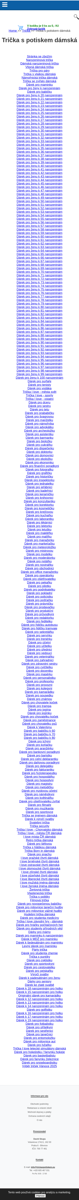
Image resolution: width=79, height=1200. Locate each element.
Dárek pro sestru (39, 406)
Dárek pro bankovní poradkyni (39, 752)
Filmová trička (39, 900)
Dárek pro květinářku (39, 798)
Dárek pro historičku (39, 476)
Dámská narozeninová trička (39, 63)
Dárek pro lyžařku (39, 1045)
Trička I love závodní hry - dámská (39, 921)
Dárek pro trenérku (39, 639)
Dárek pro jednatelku (39, 483)
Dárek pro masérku (39, 674)
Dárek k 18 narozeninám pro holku (39, 988)
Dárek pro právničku (39, 603)
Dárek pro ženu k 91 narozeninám (39, 346)
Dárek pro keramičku (39, 494)
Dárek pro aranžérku (39, 748)
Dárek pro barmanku (39, 437)
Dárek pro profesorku (39, 681)
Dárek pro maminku (39, 84)
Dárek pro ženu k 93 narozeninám (39, 353)
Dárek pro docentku (39, 670)
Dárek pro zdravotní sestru (39, 663)
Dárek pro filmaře (39, 805)
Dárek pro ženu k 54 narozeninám (39, 215)
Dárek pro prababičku (39, 413)
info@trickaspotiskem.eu (43, 1167)
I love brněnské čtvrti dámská (39, 861)
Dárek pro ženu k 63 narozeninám (39, 247)
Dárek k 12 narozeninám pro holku (39, 999)
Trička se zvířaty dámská (39, 81)
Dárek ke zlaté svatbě (39, 985)
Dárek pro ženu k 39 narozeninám (39, 162)
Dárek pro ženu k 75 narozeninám (39, 289)
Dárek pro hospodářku (39, 776)
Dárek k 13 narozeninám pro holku (39, 1002)
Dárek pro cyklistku (39, 960)
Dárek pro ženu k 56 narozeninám (39, 222)
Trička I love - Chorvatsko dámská (39, 829)
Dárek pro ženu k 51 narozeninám (39, 204)
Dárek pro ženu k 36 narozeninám (39, 151)
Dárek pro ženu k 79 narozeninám (39, 303)
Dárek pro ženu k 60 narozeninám (39, 236)
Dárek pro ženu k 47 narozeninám (39, 190)
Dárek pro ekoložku (39, 459)
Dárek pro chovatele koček (39, 702)
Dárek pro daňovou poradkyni (39, 762)
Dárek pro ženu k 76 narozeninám (39, 293)
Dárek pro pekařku (39, 582)
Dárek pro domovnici (39, 455)
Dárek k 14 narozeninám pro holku (39, 1006)
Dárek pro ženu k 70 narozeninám (39, 272)
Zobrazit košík (36, 28)
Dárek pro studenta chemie (39, 953)
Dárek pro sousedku (39, 695)
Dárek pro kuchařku (39, 515)
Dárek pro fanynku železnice (39, 1059)
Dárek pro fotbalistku (39, 1023)
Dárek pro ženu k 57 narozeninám (39, 226)
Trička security (39, 826)
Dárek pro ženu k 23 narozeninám (39, 106)
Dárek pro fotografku (39, 469)
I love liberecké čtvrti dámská (39, 879)
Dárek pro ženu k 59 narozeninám (39, 233)
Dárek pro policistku (39, 596)
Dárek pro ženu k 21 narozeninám (39, 99)
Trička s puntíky (39, 956)
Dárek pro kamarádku (39, 692)
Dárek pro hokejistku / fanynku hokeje (39, 1052)
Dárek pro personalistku (39, 678)
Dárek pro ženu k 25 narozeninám (39, 113)
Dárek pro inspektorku (39, 480)
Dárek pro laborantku (39, 519)
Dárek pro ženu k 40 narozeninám (39, 166)
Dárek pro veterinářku (39, 656)
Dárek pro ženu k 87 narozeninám (39, 332)
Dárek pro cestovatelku (39, 967)
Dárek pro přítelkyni (39, 1027)
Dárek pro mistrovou (39, 550)
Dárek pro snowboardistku (39, 1062)
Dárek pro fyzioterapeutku (39, 773)
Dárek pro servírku (39, 635)
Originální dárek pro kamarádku (39, 995)
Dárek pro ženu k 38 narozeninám (39, 159)
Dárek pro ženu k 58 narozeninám (39, 229)
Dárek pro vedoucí (39, 653)
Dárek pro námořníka (39, 423)
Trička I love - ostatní (39, 399)
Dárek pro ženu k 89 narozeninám (39, 339)
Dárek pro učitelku (39, 646)
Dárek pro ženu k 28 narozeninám (39, 123)
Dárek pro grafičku (39, 473)
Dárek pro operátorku (39, 575)
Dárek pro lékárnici (39, 522)
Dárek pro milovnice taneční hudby (39, 907)
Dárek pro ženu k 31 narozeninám (39, 134)
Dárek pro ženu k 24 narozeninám (39, 109)
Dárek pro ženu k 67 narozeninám (39, 261)
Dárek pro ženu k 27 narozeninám (39, 120)
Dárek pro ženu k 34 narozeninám (39, 144)
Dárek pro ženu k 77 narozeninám (39, 296)
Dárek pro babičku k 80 (39, 738)
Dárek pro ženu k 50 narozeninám (39, 201)
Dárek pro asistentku (39, 434)
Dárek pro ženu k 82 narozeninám (39, 314)
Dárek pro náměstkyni (39, 794)
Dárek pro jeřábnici (39, 487)
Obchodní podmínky (39, 1104)
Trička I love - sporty (39, 395)
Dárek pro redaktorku (39, 618)
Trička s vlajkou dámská (39, 74)
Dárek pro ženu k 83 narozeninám (39, 317)
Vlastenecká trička (39, 893)
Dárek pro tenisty (39, 384)
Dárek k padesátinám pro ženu (39, 978)
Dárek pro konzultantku (39, 501)
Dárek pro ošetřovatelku (39, 579)
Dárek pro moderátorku (39, 557)
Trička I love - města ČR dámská (39, 833)
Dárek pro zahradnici (39, 660)
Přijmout (40, 1195)
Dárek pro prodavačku (39, 607)
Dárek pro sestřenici (39, 1031)
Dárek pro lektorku (39, 526)
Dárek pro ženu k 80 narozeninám (39, 307)
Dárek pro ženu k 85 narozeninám (39, 324)
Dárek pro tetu (39, 409)
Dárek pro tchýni (39, 741)
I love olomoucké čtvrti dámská (39, 868)
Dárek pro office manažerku (39, 572)
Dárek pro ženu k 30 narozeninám (39, 130)
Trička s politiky (39, 896)
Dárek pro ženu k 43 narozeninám (39, 176)
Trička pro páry (39, 70)
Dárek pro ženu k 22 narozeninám (39, 102)
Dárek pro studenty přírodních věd (39, 928)
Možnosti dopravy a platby (39, 1112)
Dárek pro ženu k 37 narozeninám (39, 155)
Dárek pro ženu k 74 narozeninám (39, 286)
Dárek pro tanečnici (39, 1034)
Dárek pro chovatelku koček (39, 716)
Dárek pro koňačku (39, 745)
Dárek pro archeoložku (39, 430)
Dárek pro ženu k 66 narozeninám (39, 257)
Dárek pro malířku (39, 536)
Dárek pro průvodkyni (39, 614)
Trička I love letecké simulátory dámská (39, 1048)
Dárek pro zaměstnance (39, 720)
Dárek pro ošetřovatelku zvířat (39, 801)
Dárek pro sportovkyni (39, 963)
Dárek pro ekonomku (39, 462)
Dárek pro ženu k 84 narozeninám (39, 321)
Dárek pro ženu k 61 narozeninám (39, 240)
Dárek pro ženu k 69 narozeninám (39, 268)
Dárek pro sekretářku (39, 632)
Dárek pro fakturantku (39, 769)
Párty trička (39, 949)
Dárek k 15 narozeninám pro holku (39, 992)
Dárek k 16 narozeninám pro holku (39, 1013)
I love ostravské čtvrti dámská (39, 865)
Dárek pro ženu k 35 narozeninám (39, 148)
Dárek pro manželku (39, 420)
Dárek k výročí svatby (39, 819)
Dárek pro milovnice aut (39, 1041)
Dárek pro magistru (39, 783)
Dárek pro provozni (39, 685)
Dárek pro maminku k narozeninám (39, 935)
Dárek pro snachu (39, 854)
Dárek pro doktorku (39, 452)
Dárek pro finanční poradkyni (39, 466)
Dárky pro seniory (39, 981)
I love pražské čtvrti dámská (39, 858)
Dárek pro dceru (39, 402)
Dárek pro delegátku (39, 766)
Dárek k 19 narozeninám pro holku (39, 1020)
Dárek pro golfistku (39, 1009)
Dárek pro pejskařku (39, 971)
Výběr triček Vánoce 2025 (39, 1066)
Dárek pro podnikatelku (39, 589)
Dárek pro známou (39, 699)
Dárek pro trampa (39, 706)
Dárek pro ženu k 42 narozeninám (39, 173)
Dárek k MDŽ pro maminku (39, 939)
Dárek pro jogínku (39, 713)
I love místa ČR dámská (39, 836)
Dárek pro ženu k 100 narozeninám (39, 377)
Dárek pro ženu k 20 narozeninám (39, 95)
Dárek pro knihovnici (39, 497)
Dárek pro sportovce (39, 812)
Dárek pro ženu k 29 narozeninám (39, 127)
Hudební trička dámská (39, 914)
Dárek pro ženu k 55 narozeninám (39, 219)
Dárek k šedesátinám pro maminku (39, 942)
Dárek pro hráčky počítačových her (39, 925)
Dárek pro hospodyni (39, 780)
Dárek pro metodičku (39, 787)
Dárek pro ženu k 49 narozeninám (39, 197)
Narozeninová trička (39, 60)
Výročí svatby (39, 974)
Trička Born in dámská (39, 851)
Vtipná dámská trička (39, 67)
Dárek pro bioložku (39, 441)
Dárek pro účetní (39, 642)
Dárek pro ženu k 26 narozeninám (39, 116)
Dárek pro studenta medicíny (39, 918)
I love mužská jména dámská (39, 882)
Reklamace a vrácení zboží (39, 1108)
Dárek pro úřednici (39, 649)
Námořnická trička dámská (39, 77)
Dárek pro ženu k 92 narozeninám (39, 349)
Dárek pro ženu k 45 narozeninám (39, 183)
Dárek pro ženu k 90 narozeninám (39, 342)
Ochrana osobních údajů (40, 1116)
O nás (39, 1120)
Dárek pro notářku (39, 561)
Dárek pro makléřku (39, 533)
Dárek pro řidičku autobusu (39, 625)
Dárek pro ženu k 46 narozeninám (39, 187)
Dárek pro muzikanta (39, 808)
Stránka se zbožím (39, 56)
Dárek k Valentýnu (39, 727)
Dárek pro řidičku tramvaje (39, 628)
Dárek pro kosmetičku (39, 508)
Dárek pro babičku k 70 (39, 734)
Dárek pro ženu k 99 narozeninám (39, 374)
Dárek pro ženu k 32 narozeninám (39, 137)
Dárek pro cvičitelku (39, 667)
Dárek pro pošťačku (39, 600)
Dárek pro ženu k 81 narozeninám (39, 310)
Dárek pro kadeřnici (39, 490)
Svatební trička (39, 822)
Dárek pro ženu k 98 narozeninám (39, 370)
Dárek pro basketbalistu (39, 1055)
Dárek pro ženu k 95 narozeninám (39, 360)
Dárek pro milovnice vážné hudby (39, 911)
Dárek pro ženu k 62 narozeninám (39, 243)
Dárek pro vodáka (39, 388)
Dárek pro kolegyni (39, 688)
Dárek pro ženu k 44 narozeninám (39, 180)
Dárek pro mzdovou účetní (39, 790)
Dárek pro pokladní (39, 593)
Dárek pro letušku (39, 529)
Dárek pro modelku (39, 554)
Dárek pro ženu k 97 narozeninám (39, 367)
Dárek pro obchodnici (39, 568)
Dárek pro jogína (39, 709)
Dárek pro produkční (39, 610)
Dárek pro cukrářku (39, 445)
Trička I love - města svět (39, 392)
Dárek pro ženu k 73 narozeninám (39, 282)
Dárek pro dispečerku (39, 448)
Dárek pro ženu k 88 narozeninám (39, 335)
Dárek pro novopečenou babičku (39, 903)
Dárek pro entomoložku (39, 1038)
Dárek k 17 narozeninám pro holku (39, 1016)
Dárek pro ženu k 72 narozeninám (39, 279)
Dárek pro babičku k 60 (39, 730)
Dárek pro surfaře (39, 381)
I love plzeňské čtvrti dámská (39, 875)
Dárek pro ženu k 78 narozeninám (39, 300)
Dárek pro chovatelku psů (39, 723)
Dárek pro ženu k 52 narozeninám (39, 208)
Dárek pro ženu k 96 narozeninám (39, 363)
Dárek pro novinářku (39, 565)
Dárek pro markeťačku (39, 543)
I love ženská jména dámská (39, 886)
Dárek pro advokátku (39, 427)
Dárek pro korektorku (39, 505)
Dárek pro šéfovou (39, 843)
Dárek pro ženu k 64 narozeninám (39, 250)
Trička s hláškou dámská (39, 847)
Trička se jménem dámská (39, 815)
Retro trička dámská (39, 840)
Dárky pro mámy (39, 932)
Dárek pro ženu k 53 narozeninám (39, 212)
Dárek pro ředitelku (39, 621)
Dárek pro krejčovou (39, 512)
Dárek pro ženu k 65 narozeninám (39, 254)
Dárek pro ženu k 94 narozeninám (39, 356)
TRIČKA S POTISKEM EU (39, 16)
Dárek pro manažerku (39, 540)
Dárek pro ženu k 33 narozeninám (39, 141)
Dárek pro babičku (39, 91)
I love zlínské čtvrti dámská (39, 872)
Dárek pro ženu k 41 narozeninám (39, 169)
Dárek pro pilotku (39, 586)
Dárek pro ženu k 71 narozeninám (39, 275)
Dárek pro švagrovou (39, 416)
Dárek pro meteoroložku (39, 547)
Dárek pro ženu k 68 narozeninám (39, 264)
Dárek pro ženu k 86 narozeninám (39, 328)
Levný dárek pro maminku (39, 946)
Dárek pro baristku (39, 755)
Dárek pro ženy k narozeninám (39, 88)
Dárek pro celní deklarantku (39, 759)
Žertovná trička (39, 889)
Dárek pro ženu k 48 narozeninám (39, 194)
